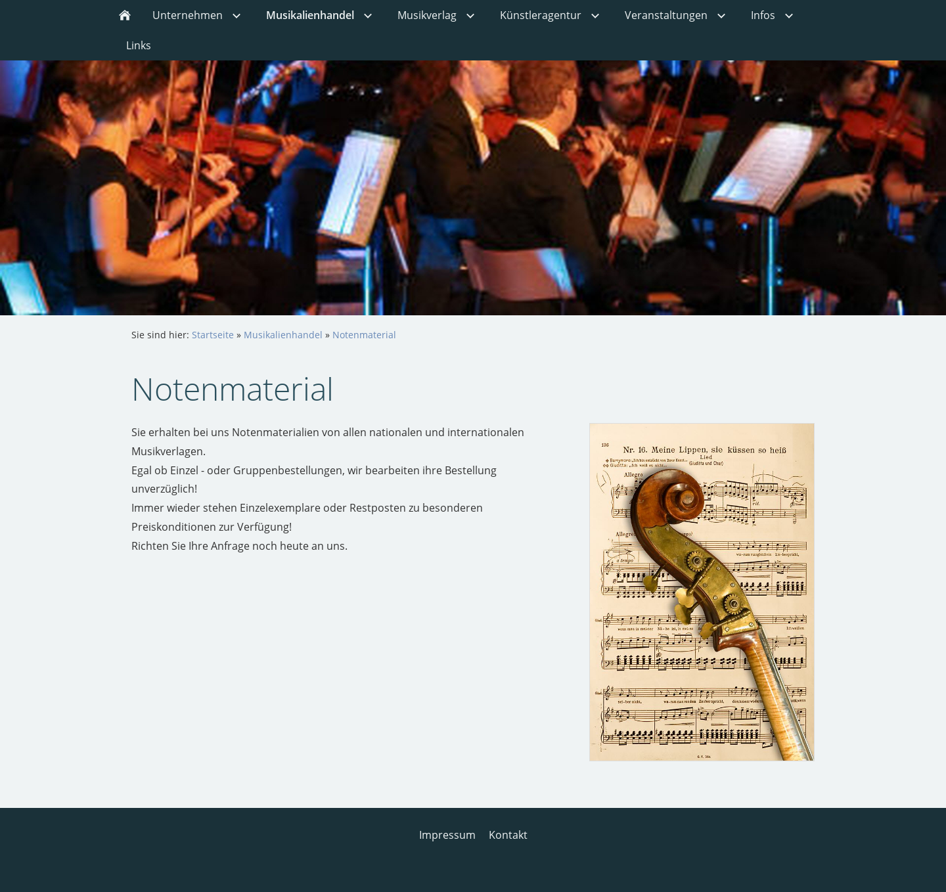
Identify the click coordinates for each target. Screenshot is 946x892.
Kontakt (508, 835)
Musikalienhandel (283, 334)
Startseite (213, 334)
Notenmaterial (364, 334)
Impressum (447, 835)
